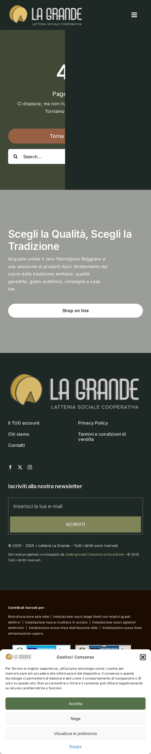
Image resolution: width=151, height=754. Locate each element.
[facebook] (10, 469)
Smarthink (115, 556)
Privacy (75, 746)
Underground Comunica (84, 556)
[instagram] (30, 469)
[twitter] (20, 469)
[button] (143, 657)
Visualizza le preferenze (75, 733)
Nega (76, 718)
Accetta (75, 703)
